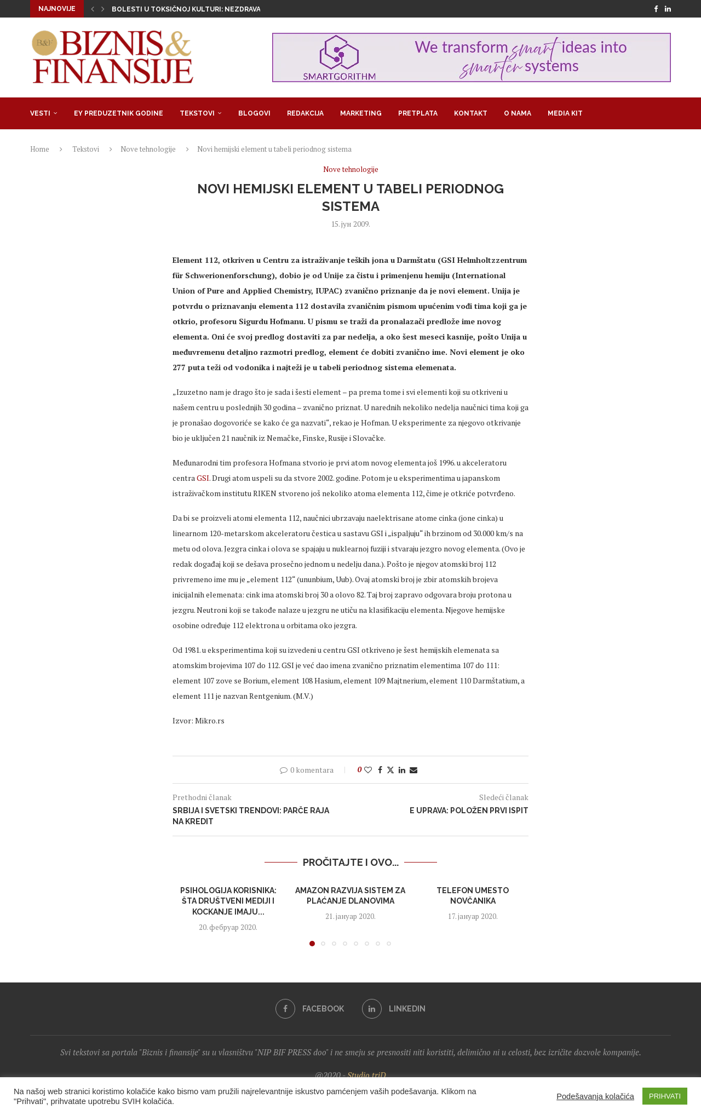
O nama (517, 113)
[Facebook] (656, 9)
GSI (203, 478)
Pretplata (418, 113)
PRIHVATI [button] (665, 1096)
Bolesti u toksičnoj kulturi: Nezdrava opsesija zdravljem (224, 9)
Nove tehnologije (148, 149)
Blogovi (254, 113)
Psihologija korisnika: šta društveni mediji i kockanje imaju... (228, 901)
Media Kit (565, 113)
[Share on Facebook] (380, 770)
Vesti (40, 113)
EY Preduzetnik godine (118, 113)
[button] (92, 9)
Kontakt (470, 113)
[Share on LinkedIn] (402, 770)
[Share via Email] (413, 770)
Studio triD (366, 1075)
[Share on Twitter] (390, 770)
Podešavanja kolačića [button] (595, 1096)
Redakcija (305, 113)
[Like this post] (368, 770)
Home (39, 149)
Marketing (361, 113)
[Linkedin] (668, 9)
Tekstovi (197, 113)
